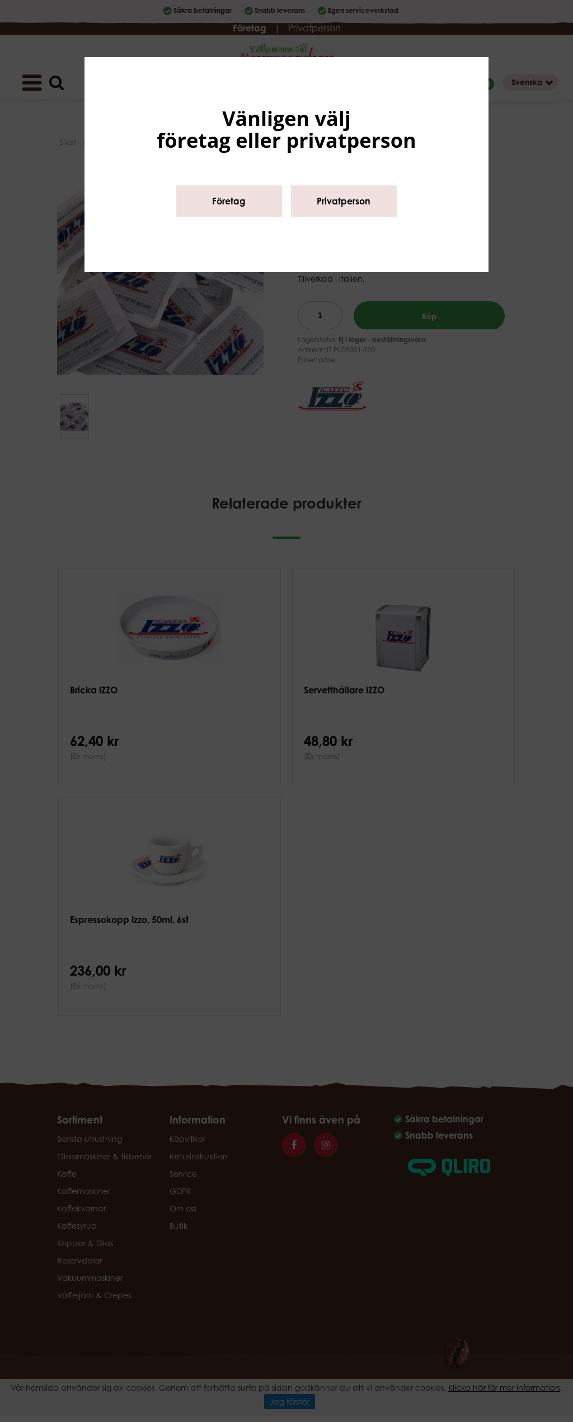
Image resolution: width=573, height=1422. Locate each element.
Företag (229, 201)
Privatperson (343, 201)
